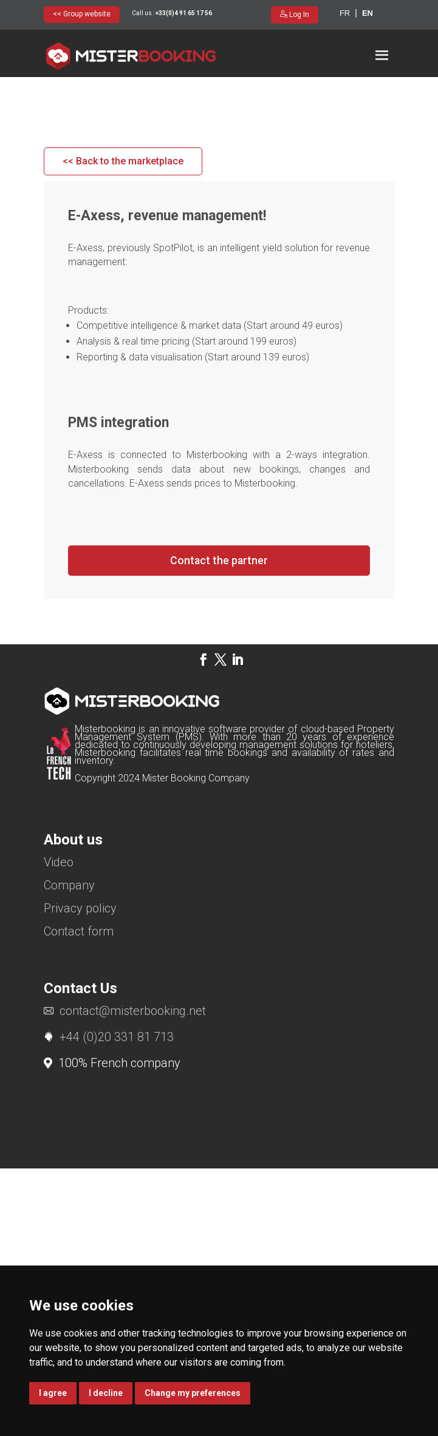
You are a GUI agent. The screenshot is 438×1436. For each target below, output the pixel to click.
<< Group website (82, 14)
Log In (298, 14)
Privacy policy (80, 1176)
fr (345, 13)
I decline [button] (106, 1393)
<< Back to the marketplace (123, 428)
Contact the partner (219, 827)
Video (59, 1130)
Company (69, 1153)
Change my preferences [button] (193, 1393)
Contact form (79, 1199)
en (367, 13)
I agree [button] (53, 1393)
